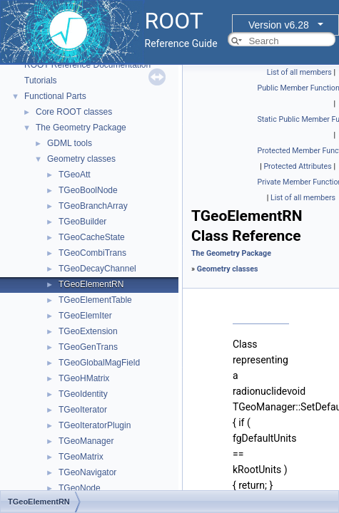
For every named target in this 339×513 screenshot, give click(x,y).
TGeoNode (80, 488)
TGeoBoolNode (88, 190)
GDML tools (69, 143)
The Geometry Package (81, 128)
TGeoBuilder (82, 222)
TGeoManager (86, 441)
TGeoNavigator (87, 472)
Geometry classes (81, 159)
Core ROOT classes (74, 112)
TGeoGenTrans (88, 347)
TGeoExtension (88, 331)
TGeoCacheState (92, 237)
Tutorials (40, 81)
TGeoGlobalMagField (99, 363)
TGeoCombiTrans (92, 253)
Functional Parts (55, 96)
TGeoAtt (75, 175)
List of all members (299, 72)
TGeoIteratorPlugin (95, 425)
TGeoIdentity (83, 394)
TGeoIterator (83, 410)
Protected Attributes (297, 166)
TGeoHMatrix (84, 378)
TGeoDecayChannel (97, 269)
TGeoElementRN (91, 284)
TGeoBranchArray (93, 206)
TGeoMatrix (81, 457)
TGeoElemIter (85, 316)
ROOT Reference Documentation (87, 65)
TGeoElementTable (95, 300)
